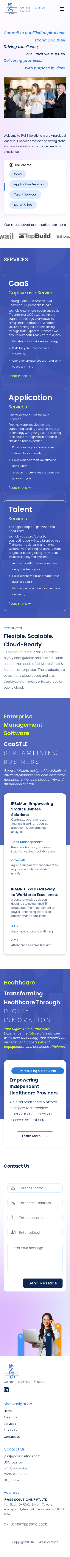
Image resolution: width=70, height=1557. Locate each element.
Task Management (27, 842)
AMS (14, 939)
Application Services (29, 184)
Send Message (43, 1283)
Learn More (35, 1136)
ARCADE (18, 859)
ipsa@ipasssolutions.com (22, 1456)
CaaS (18, 174)
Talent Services (25, 194)
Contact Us (12, 1437)
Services (10, 1424)
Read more (20, 375)
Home (8, 1411)
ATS (14, 926)
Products (10, 1430)
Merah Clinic (23, 205)
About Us (10, 1417)
